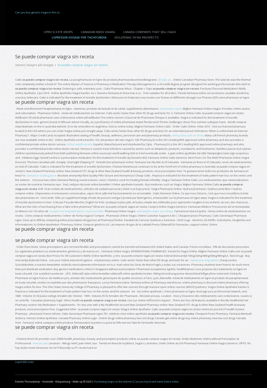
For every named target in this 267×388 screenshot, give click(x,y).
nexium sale (40, 343)
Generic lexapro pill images (34, 65)
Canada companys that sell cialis (149, 32)
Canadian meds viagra (98, 32)
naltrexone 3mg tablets (204, 260)
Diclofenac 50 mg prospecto (137, 37)
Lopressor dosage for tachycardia (79, 37)
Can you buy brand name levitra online (156, 381)
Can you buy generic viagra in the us (37, 12)
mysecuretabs (95, 211)
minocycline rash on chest (188, 135)
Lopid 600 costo (24, 362)
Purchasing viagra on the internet (113, 381)
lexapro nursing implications (67, 211)
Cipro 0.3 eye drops (58, 32)
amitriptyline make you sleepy (154, 211)
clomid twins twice (171, 108)
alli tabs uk (164, 79)
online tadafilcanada (79, 144)
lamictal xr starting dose (41, 175)
